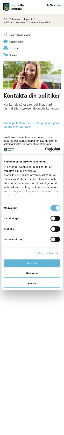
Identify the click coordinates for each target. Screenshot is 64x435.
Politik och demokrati (14, 22)
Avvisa (32, 283)
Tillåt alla (32, 263)
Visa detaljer (45, 253)
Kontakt (10, 55)
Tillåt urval (32, 273)
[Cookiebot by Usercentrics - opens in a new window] (45, 149)
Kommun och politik (21, 19)
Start (6, 19)
